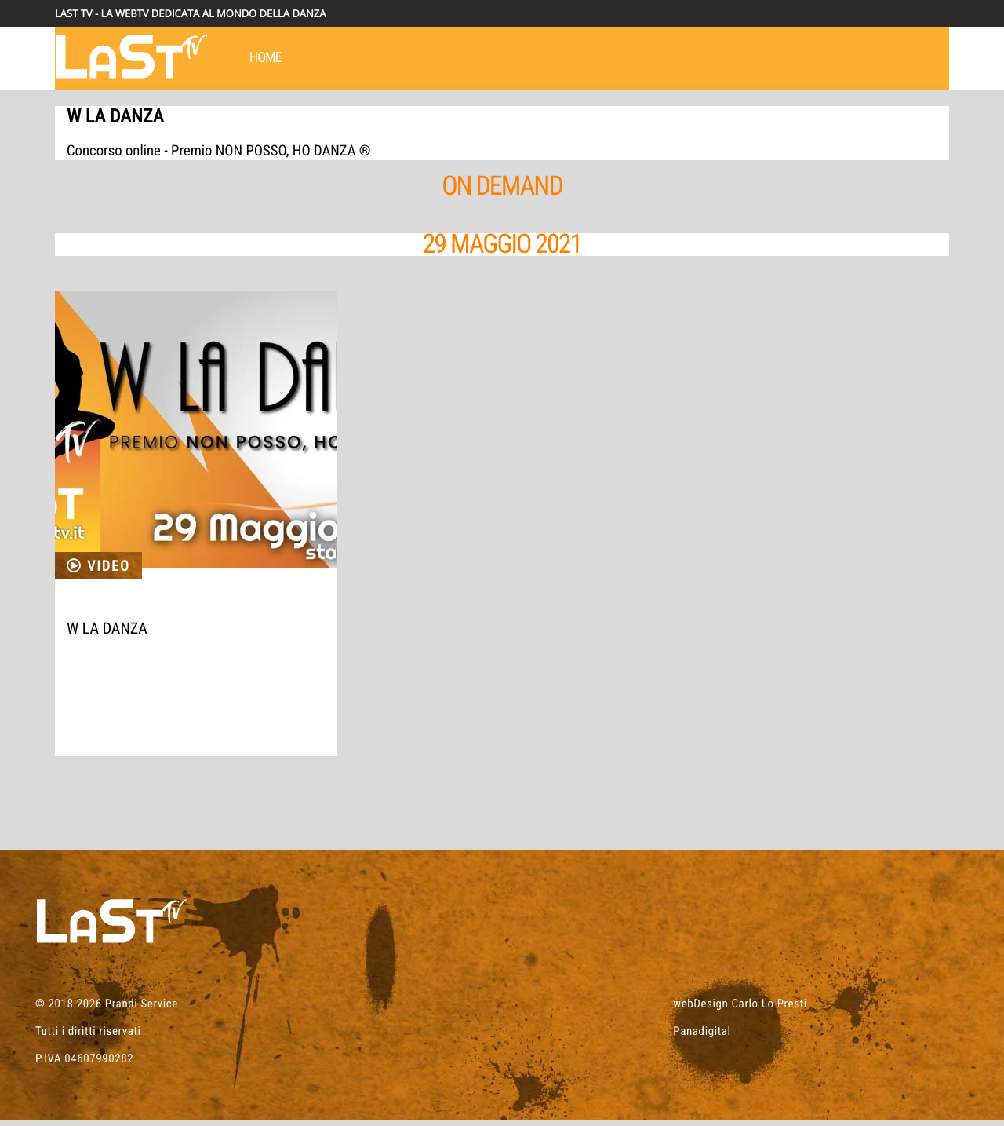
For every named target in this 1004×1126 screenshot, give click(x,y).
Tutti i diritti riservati (88, 1037)
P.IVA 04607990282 (84, 1065)
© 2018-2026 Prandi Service (106, 1010)
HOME (265, 57)
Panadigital (701, 1037)
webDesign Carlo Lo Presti (739, 1010)
